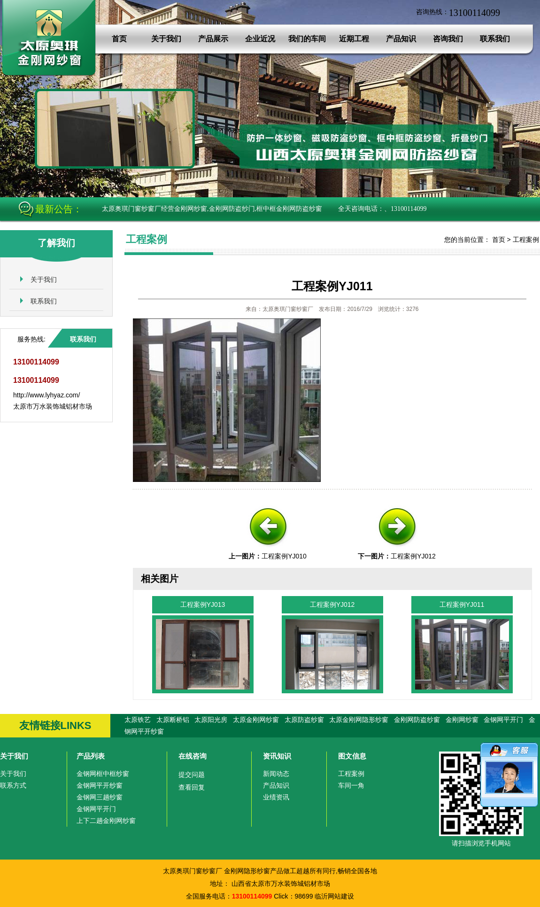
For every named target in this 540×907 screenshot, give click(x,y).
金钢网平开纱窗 (100, 785)
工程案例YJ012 (413, 556)
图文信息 (352, 756)
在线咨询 (192, 756)
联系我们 (495, 39)
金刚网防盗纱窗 (417, 719)
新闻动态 (276, 773)
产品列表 (91, 756)
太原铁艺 (137, 719)
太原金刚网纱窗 (256, 719)
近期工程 (354, 39)
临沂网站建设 (334, 896)
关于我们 (166, 39)
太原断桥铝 (172, 719)
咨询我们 (448, 39)
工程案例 (526, 239)
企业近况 (260, 39)
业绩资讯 (276, 797)
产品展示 (213, 39)
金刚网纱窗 (462, 719)
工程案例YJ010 (284, 556)
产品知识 (401, 39)
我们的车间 (307, 39)
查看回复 (191, 787)
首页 (119, 39)
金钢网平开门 (503, 719)
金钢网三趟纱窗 (100, 797)
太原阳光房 (210, 719)
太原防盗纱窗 (304, 719)
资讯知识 (277, 756)
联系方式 (13, 785)
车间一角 (351, 785)
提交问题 (191, 774)
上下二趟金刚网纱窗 (106, 820)
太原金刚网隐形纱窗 (358, 719)
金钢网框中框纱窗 (103, 773)
